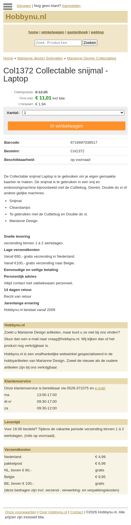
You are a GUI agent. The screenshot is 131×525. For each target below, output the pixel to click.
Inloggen (24, 6)
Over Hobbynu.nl (53, 512)
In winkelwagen (66, 126)
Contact (76, 512)
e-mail (100, 388)
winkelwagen (52, 32)
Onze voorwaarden (20, 512)
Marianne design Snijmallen (40, 58)
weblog (97, 32)
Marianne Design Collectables (91, 58)
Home (8, 58)
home (33, 32)
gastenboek (77, 32)
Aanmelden (71, 6)
